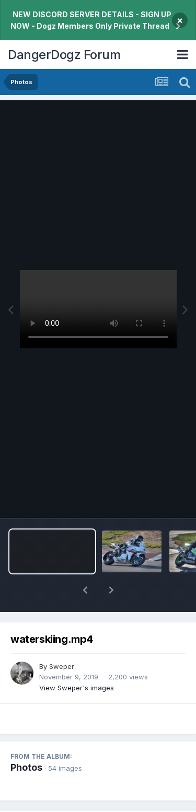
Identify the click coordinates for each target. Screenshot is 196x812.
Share (46, 802)
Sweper (61, 639)
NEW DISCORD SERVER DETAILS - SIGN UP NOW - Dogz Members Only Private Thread (90, 20)
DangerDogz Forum (64, 54)
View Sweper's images (76, 660)
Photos (26, 740)
